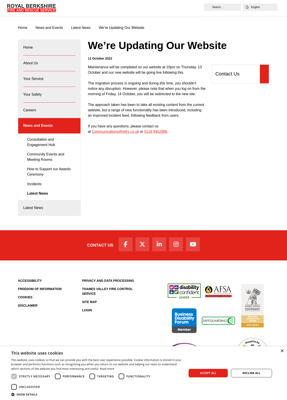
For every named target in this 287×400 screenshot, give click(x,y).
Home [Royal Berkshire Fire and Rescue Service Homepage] (23, 28)
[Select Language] (260, 7)
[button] (96, 394)
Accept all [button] (208, 373)
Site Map (89, 306)
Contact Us (99, 249)
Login (87, 314)
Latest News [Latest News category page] (81, 28)
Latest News (37, 196)
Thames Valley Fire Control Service (107, 295)
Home (28, 48)
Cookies (25, 301)
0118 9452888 (155, 132)
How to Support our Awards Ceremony (49, 174)
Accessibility (30, 284)
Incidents (34, 187)
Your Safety (32, 96)
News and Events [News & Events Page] (50, 28)
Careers (29, 112)
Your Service (33, 80)
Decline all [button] (252, 373)
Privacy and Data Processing (108, 284)
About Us (30, 64)
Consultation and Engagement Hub (41, 145)
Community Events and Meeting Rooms (45, 160)
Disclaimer (27, 309)
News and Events (72, 13)
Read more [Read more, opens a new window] (107, 369)
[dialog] (143, 373)
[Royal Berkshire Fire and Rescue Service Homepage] (31, 8)
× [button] (282, 351)
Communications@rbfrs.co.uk (115, 132)
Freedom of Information (40, 293)
